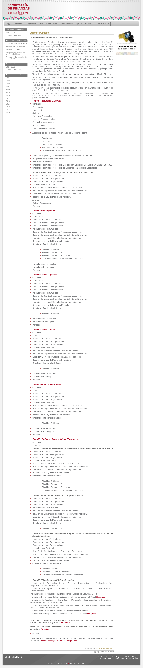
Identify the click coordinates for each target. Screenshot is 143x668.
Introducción (37, 110)
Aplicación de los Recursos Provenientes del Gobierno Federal (59, 133)
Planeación (89, 23)
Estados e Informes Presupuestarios (48, 178)
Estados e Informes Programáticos (47, 181)
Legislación (31, 23)
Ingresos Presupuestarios (43, 119)
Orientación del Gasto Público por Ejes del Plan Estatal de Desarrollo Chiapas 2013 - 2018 (72, 165)
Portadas (36, 206)
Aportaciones (48, 138)
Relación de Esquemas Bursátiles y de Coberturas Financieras (59, 191)
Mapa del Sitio (62, 663)
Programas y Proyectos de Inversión (48, 159)
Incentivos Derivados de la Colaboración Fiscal (62, 150)
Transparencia (103, 23)
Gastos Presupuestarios (43, 122)
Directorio (50, 663)
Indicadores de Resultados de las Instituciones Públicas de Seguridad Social (64, 594)
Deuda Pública (38, 125)
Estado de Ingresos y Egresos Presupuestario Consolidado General (62, 156)
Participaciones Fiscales (52, 147)
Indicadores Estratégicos (43, 267)
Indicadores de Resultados (44, 264)
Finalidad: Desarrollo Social (54, 252)
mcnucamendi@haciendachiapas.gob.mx (59, 640)
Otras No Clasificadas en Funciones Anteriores (62, 258)
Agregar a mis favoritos (105, 652)
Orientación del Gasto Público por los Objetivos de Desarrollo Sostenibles (64, 168)
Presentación (38, 107)
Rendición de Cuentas (48, 23)
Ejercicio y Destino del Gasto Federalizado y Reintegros (56, 194)
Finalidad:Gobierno (50, 249)
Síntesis (35, 113)
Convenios (46, 141)
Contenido (36, 104)
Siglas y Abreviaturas (41, 203)
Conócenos (18, 23)
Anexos (35, 200)
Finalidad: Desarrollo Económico (56, 255)
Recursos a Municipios (42, 162)
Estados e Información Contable (46, 175)
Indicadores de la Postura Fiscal (46, 184)
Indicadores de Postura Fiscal (45, 229)
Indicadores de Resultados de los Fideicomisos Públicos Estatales (59, 610)
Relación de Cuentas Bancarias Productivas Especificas (57, 232)
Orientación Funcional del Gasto (46, 244)
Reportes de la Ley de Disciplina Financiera (51, 197)
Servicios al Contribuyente (71, 23)
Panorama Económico (42, 116)
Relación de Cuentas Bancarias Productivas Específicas (57, 188)
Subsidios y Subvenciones (53, 144)
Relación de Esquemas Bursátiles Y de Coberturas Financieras (60, 466)
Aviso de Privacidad (77, 663)
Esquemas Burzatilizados (43, 128)
